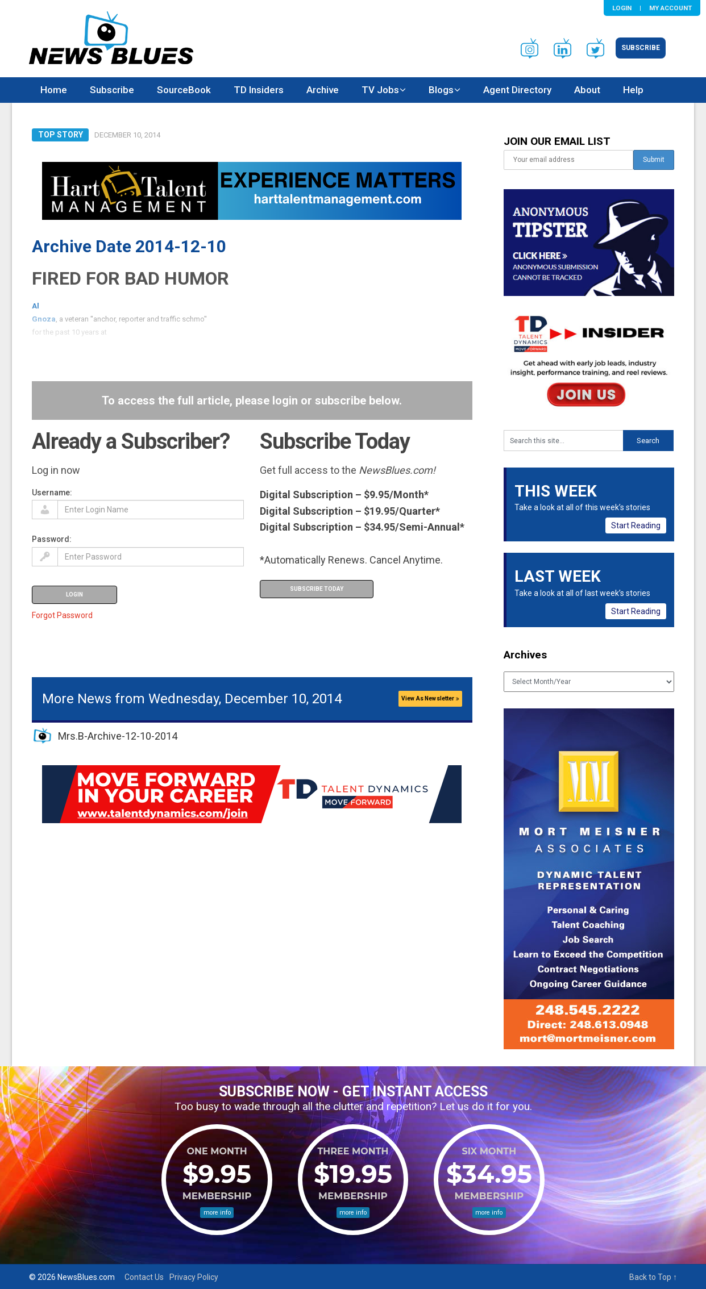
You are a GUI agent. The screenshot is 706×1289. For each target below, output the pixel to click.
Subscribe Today (316, 589)
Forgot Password (62, 615)
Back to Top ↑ (653, 1277)
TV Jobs (380, 89)
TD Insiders (259, 89)
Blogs (441, 89)
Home (53, 89)
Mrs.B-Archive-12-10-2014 (117, 736)
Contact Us (144, 1277)
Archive (322, 89)
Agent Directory (517, 89)
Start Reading (636, 525)
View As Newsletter (430, 698)
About (587, 89)
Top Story (60, 134)
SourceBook (184, 89)
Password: (52, 539)
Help (633, 89)
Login (622, 8)
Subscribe (640, 48)
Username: (52, 492)
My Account (670, 8)
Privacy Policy (193, 1277)
